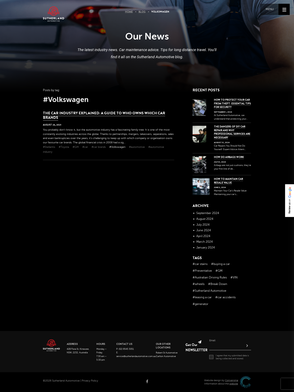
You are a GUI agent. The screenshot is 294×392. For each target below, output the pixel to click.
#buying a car (220, 264)
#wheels (199, 284)
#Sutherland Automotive (209, 290)
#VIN (234, 277)
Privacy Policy (90, 380)
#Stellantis (49, 147)
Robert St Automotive (167, 352)
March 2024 (204, 241)
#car (85, 147)
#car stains (200, 264)
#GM (76, 147)
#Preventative (202, 270)
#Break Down (217, 284)
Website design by (221, 380)
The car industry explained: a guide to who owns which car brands (104, 115)
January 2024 (205, 247)
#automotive (137, 147)
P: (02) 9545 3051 (125, 349)
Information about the (221, 383)
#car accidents (225, 297)
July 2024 (203, 224)
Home (129, 11)
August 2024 (204, 219)
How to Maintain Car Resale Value (228, 180)
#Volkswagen (117, 147)
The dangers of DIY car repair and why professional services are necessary (232, 132)
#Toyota (64, 147)
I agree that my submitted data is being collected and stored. (229, 357)
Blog (142, 11)
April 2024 (203, 236)
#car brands (99, 147)
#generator (200, 304)
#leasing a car (202, 297)
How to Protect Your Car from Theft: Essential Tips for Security (232, 103)
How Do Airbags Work (229, 157)
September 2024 (207, 213)
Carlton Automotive (166, 356)
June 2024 (203, 230)
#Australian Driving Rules (210, 277)
